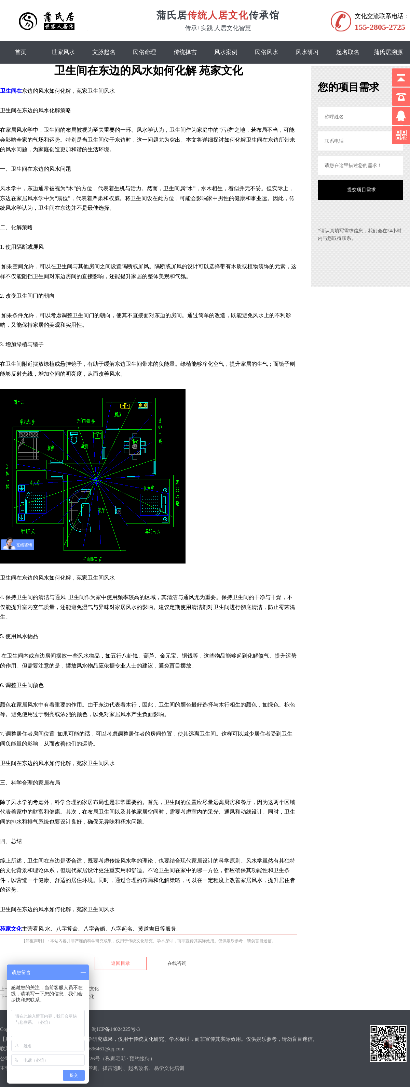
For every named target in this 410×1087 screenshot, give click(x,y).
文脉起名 (103, 52)
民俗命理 (144, 52)
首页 (20, 52)
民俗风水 (266, 52)
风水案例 (225, 52)
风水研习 (307, 52)
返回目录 (120, 963)
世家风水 (63, 52)
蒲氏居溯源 (388, 52)
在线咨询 (177, 963)
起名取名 (347, 52)
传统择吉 (185, 52)
